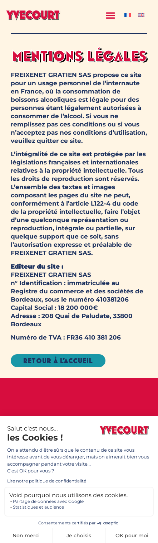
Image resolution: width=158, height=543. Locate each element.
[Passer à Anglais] (141, 15)
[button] (110, 15)
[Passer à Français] (127, 15)
